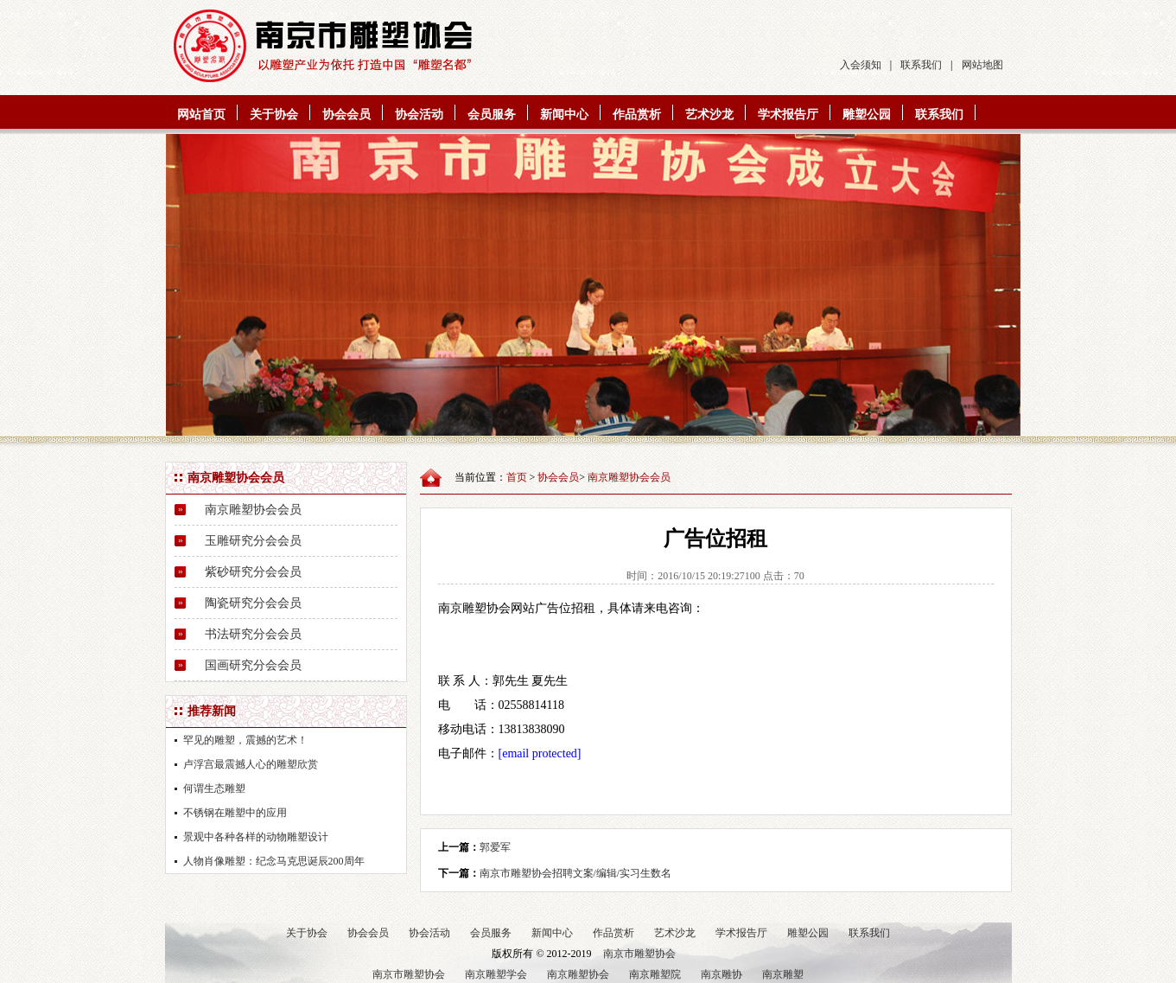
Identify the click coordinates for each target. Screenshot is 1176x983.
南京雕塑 (783, 974)
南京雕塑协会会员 (253, 509)
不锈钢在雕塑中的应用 (235, 813)
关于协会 (274, 114)
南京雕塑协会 (578, 974)
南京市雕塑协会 (639, 954)
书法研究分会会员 (253, 634)
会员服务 (491, 114)
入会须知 (860, 65)
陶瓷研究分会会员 (253, 603)
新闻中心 (564, 114)
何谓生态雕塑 (214, 788)
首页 (516, 477)
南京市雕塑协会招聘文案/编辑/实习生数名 (576, 873)
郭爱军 (495, 847)
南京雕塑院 (655, 974)
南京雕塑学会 (496, 974)
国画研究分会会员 (253, 665)
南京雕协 (721, 974)
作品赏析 (637, 114)
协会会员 (346, 114)
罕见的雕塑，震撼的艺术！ (245, 740)
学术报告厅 (788, 114)
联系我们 (921, 65)
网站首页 (201, 114)
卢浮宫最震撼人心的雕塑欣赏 (250, 764)
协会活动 (419, 114)
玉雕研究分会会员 (253, 540)
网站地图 (982, 65)
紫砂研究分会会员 (253, 571)
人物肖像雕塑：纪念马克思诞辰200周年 (274, 861)
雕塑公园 (866, 114)
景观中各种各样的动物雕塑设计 (255, 837)
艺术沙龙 (709, 114)
